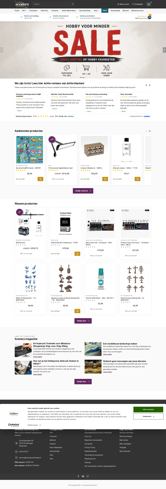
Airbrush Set (20, 243)
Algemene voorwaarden (93, 440)
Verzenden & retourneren (94, 455)
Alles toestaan (148, 469)
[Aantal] (35, 179)
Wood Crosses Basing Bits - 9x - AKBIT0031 (133, 299)
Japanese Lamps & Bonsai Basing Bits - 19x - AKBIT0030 (65, 299)
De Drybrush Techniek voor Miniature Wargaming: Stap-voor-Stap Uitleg (51, 344)
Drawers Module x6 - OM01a (91, 168)
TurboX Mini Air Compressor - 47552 (64, 243)
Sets (96, 11)
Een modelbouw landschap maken (120, 343)
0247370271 (24, 452)
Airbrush (44, 11)
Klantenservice (137, 11)
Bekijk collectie (83, 190)
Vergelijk (123, 448)
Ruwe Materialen (68, 11)
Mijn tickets (124, 440)
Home (17, 11)
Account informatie (126, 433)
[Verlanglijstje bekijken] (137, 4)
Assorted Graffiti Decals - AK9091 (28, 168)
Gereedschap (84, 11)
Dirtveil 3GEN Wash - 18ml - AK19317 (100, 298)
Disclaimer (89, 444)
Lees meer (37, 357)
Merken (126, 11)
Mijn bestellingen (126, 436)
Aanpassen (148, 476)
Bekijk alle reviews (66, 116)
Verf (24, 11)
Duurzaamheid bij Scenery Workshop (98, 433)
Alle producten (125, 451)
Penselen (33, 11)
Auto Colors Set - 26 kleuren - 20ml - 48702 (99, 244)
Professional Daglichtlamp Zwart (60, 168)
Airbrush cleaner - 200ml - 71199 (125, 168)
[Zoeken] (73, 4)
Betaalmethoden (91, 451)
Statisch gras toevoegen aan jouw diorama (124, 361)
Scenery (55, 11)
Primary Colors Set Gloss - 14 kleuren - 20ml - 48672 (135, 244)
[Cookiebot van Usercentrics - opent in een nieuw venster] (13, 484)
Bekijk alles (83, 321)
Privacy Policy (90, 448)
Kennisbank (115, 11)
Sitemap (88, 462)
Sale (105, 11)
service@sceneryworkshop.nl (30, 458)
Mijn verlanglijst (125, 444)
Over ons (88, 436)
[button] (123, 4)
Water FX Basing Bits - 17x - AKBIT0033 (26, 299)
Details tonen (33, 485)
